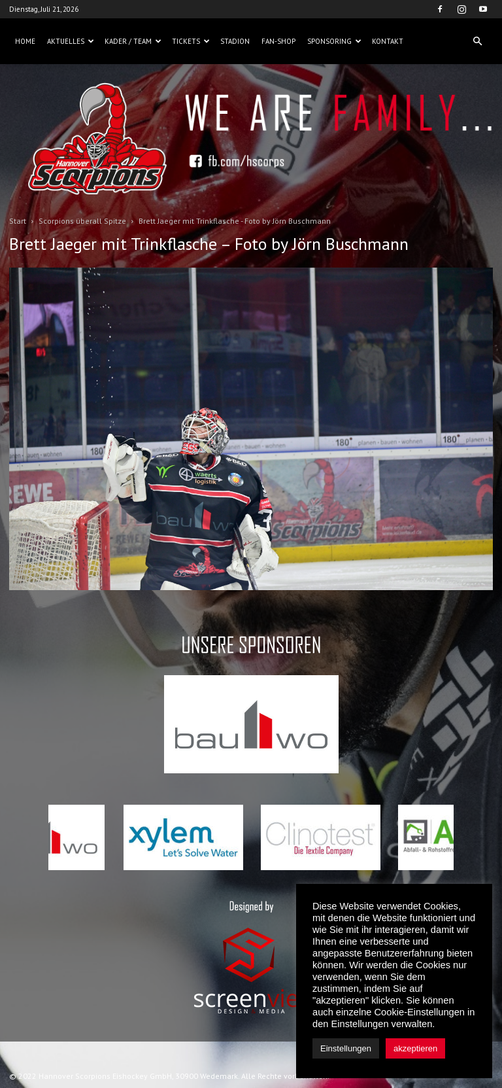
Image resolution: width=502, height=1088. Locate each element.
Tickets (191, 41)
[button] (477, 41)
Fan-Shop (278, 41)
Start (17, 221)
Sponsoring (334, 41)
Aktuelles (70, 41)
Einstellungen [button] (345, 1048)
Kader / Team (133, 41)
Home (25, 41)
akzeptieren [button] (415, 1048)
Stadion (235, 41)
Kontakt (387, 41)
